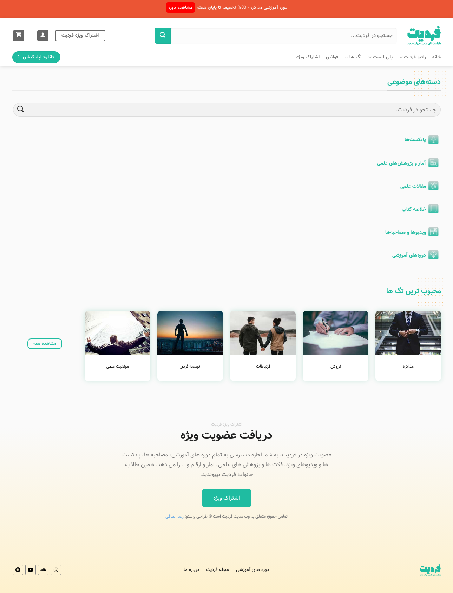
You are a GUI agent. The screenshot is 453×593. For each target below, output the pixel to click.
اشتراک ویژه (308, 57)
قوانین (332, 57)
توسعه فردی (190, 366)
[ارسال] (163, 36)
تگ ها (353, 57)
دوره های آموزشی (252, 569)
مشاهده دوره (180, 7)
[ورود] (42, 35)
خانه (436, 57)
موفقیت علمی (117, 366)
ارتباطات (263, 366)
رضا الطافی (174, 516)
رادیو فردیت (412, 57)
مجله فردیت (217, 569)
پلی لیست (380, 57)
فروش (335, 366)
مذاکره (408, 366)
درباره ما (191, 569)
